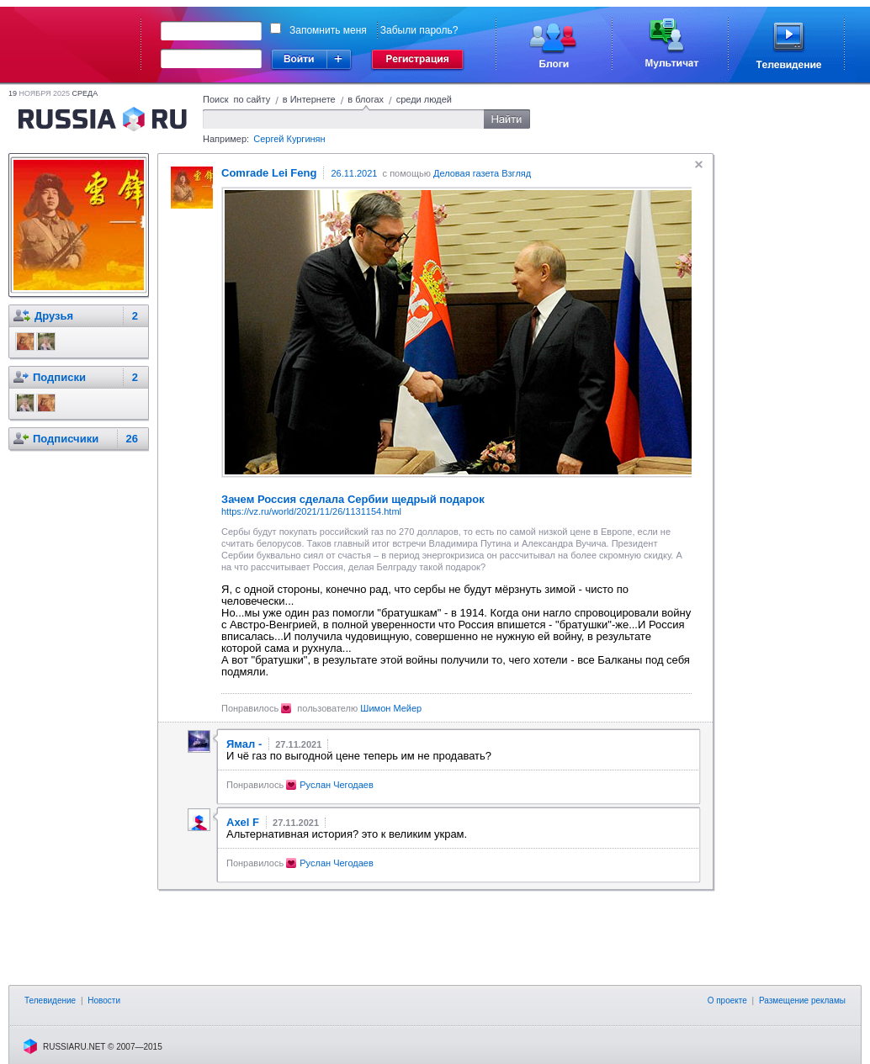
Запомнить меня (328, 30)
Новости (104, 1000)
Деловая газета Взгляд (482, 173)
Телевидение (50, 1000)
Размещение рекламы (802, 1000)
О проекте (727, 1000)
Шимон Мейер (391, 708)
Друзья (53, 316)
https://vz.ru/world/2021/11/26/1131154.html (311, 511)
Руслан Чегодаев (336, 785)
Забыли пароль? (419, 30)
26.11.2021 (354, 173)
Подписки (59, 377)
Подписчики (65, 438)
